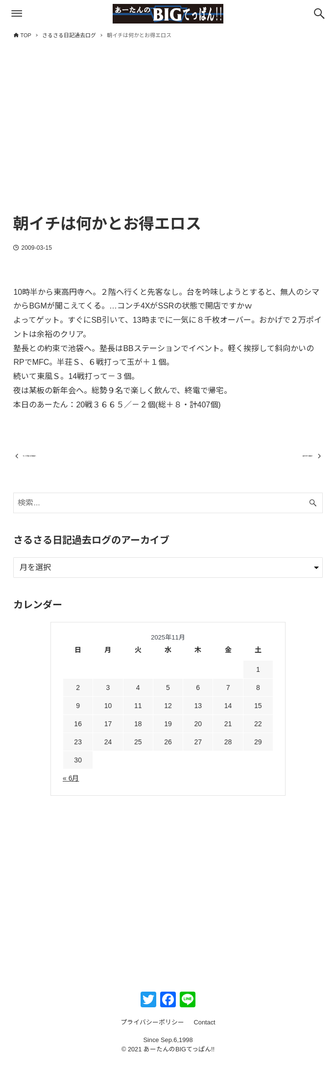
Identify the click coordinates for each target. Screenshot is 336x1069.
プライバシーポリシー (152, 1030)
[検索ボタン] (319, 14)
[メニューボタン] (16, 14)
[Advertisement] (167, 135)
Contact (205, 1030)
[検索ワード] (167, 510)
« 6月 (71, 786)
